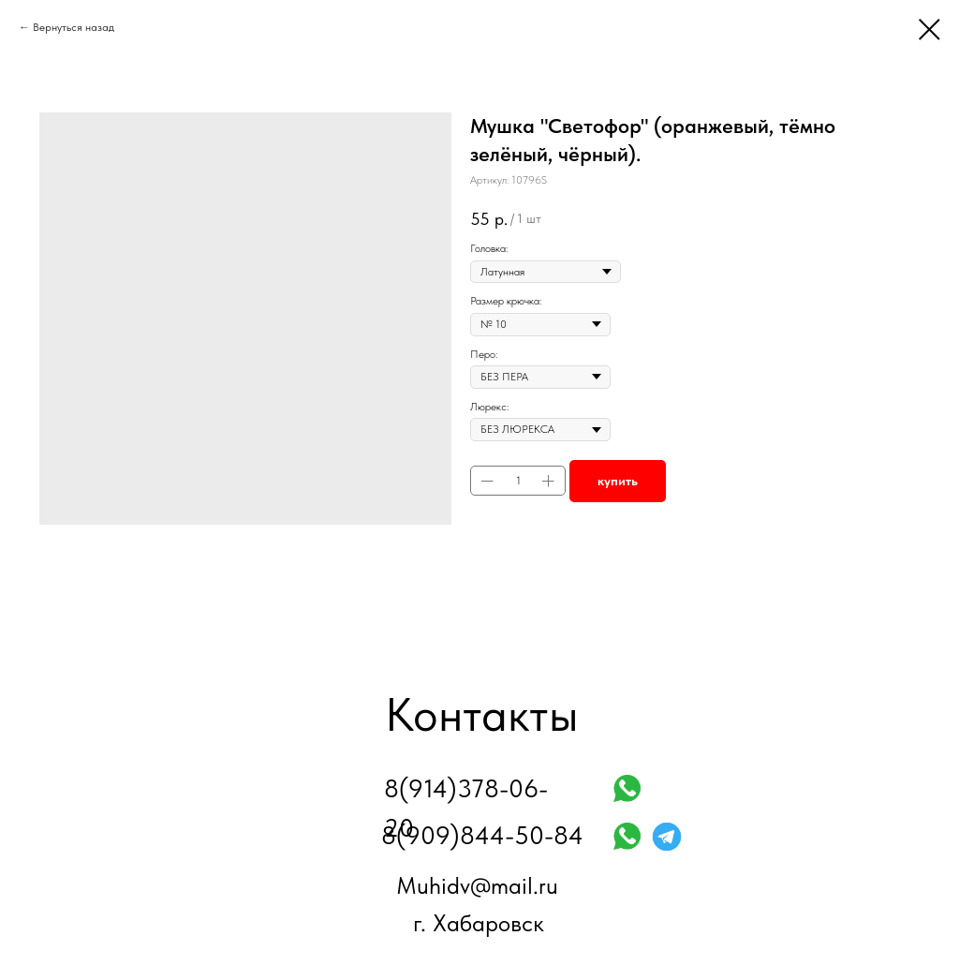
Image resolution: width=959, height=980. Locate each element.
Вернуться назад (73, 27)
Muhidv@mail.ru (477, 885)
